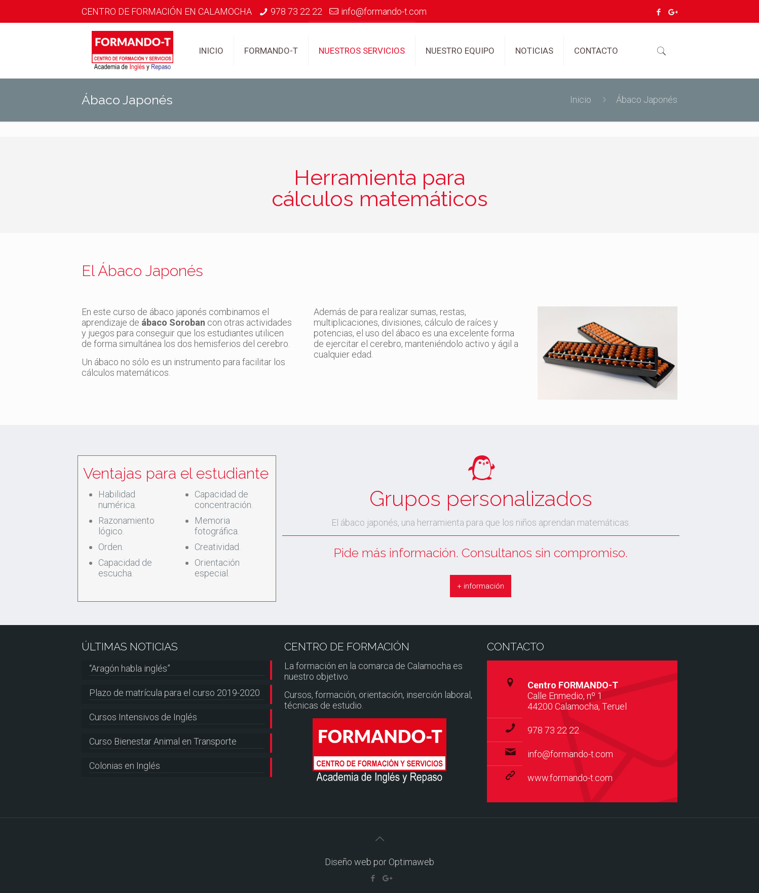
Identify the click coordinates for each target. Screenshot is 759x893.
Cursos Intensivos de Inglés (143, 717)
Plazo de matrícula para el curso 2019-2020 (174, 692)
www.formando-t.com (570, 777)
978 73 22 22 (296, 11)
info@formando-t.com (384, 11)
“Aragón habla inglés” (129, 668)
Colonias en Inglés (124, 765)
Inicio (580, 99)
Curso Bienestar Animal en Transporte (163, 741)
